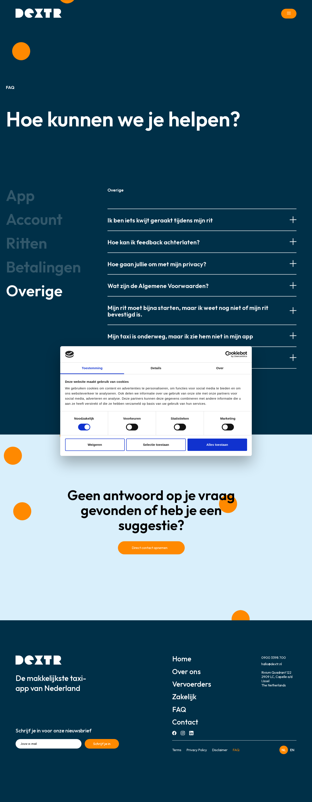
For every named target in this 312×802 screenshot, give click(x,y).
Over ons (186, 671)
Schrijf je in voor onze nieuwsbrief (54, 730)
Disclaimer (220, 750)
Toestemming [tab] (92, 368)
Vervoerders (191, 684)
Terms (176, 750)
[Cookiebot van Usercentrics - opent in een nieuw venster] (228, 354)
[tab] (43, 199)
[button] (201, 224)
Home (181, 658)
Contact (185, 721)
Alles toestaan (217, 444)
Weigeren (95, 444)
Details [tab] (156, 368)
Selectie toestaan (156, 444)
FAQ (179, 709)
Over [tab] (220, 368)
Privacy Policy (196, 750)
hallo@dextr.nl (271, 664)
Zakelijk (184, 696)
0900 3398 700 (273, 657)
